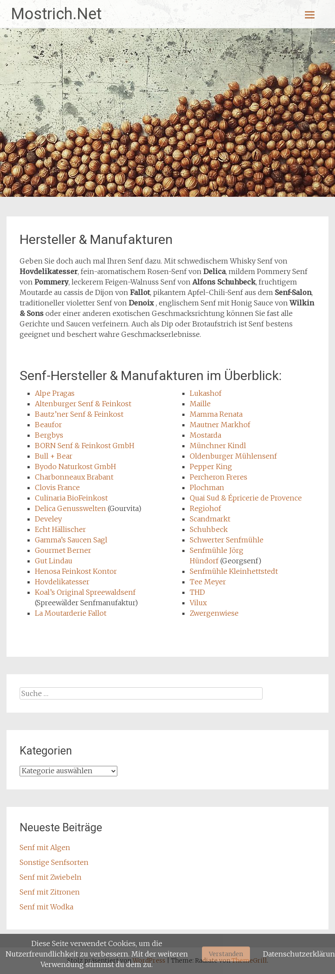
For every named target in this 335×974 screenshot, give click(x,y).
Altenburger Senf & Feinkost (83, 403)
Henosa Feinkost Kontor (76, 571)
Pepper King (211, 466)
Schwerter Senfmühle (226, 539)
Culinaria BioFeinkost (71, 498)
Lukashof (206, 393)
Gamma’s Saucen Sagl (71, 539)
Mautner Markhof (220, 424)
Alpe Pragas (55, 393)
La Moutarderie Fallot (70, 613)
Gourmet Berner (63, 550)
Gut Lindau (53, 560)
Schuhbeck (209, 529)
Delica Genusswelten (70, 508)
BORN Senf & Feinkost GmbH (84, 445)
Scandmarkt (210, 518)
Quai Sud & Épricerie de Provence (246, 498)
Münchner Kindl (218, 445)
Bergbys (49, 435)
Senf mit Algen (45, 847)
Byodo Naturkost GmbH (75, 466)
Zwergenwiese (214, 613)
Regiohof (205, 508)
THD (197, 592)
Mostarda (205, 435)
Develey (48, 518)
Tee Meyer (208, 581)
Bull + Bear (53, 456)
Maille (200, 403)
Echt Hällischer (60, 529)
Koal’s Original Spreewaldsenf (85, 592)
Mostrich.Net (56, 14)
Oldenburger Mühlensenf (233, 456)
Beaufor (48, 424)
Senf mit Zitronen (50, 892)
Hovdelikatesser (62, 581)
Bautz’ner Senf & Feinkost (79, 414)
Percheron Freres (218, 477)
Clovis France (57, 487)
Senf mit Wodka (46, 906)
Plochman (207, 487)
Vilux (198, 602)
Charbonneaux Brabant (74, 477)
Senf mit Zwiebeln (51, 877)
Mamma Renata (216, 414)
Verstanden (226, 954)
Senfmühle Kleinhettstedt (234, 571)
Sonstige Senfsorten (54, 862)
